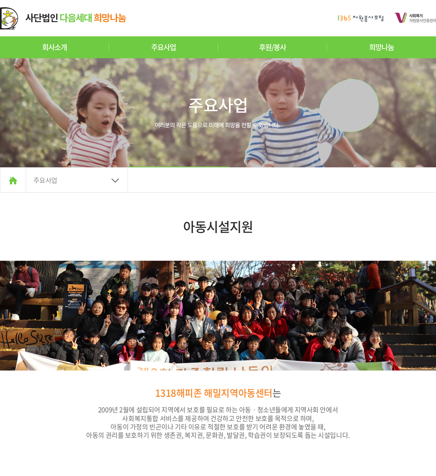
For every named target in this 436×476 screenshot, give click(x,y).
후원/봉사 (272, 47)
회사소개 (54, 47)
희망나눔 (381, 47)
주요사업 (163, 47)
